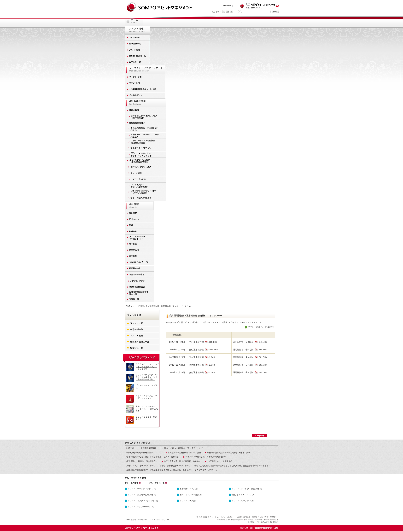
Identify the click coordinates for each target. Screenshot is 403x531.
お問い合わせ (137, 519)
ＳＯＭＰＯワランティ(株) (243, 501)
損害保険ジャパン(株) (189, 489)
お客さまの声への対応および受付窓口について (182, 448)
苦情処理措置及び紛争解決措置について (143, 452)
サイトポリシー (163, 519)
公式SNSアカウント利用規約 (220, 461)
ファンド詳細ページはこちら (261, 327)
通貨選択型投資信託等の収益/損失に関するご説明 (228, 452)
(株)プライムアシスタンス (243, 495)
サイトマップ (149, 519)
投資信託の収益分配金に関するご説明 (184, 452)
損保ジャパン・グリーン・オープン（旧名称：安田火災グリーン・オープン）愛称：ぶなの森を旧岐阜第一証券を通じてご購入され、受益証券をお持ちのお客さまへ (198, 466)
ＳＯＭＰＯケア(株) (188, 501)
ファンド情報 (138, 306)
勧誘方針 (130, 448)
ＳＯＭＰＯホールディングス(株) (142, 489)
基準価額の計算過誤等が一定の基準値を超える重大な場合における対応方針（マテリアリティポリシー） (172, 470)
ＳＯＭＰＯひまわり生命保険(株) (142, 495)
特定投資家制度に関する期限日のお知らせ (182, 461)
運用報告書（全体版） (245, 342)
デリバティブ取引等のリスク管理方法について (205, 457)
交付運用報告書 (198, 342)
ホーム (128, 519)
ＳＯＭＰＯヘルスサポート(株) (141, 507)
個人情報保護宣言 (148, 448)
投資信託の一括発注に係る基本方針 (142, 461)
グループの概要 (131, 483)
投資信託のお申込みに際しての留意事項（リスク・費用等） (152, 457)
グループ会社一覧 (156, 483)
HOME (127, 306)
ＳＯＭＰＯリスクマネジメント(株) (143, 501)
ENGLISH (227, 5)
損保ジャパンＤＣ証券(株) (191, 495)
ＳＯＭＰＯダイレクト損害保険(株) (247, 489)
